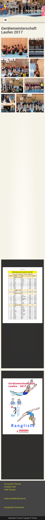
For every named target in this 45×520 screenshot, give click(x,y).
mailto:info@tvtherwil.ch (15, 498)
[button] (5, 20)
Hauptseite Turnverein (14, 507)
